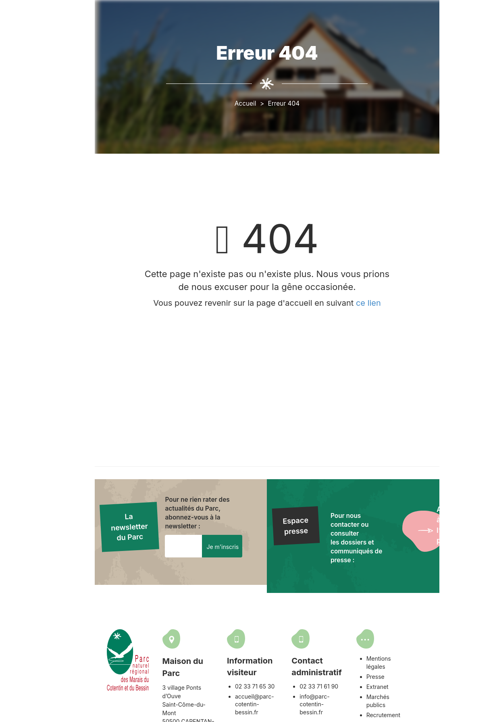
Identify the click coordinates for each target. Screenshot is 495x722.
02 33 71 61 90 (355, 680)
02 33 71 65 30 (283, 680)
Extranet (422, 673)
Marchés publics (433, 683)
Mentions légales (433, 652)
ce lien (402, 304)
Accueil (278, 104)
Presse (420, 662)
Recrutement (428, 693)
